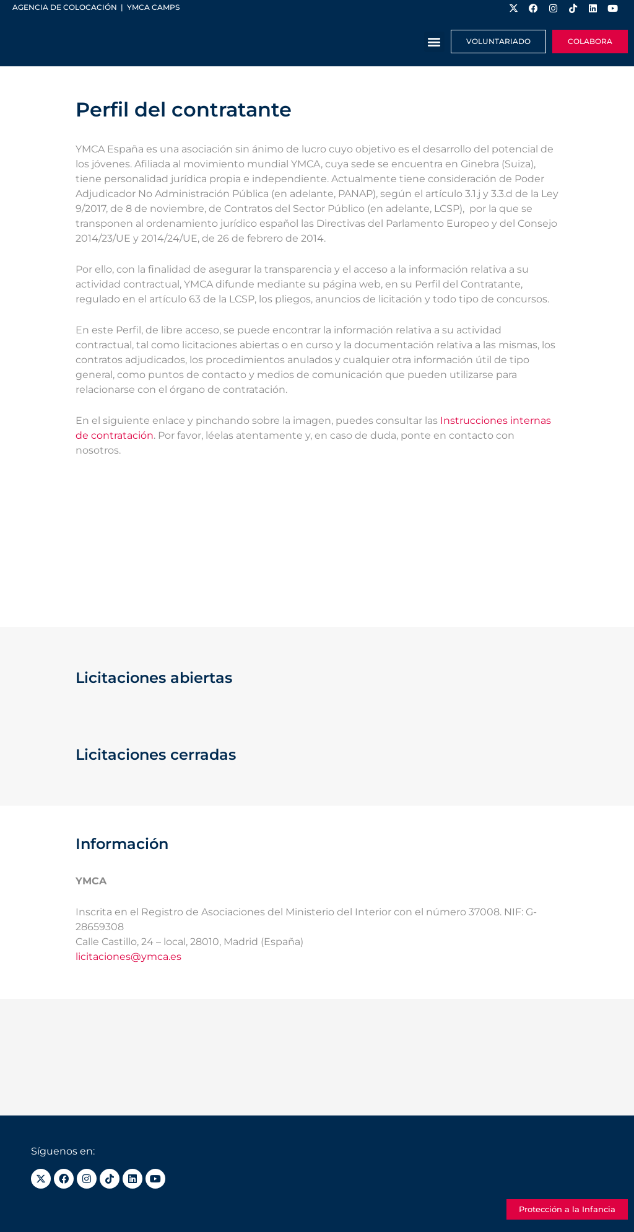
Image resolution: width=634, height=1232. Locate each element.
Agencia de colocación (64, 7)
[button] (434, 42)
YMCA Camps (153, 7)
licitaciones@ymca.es (128, 956)
